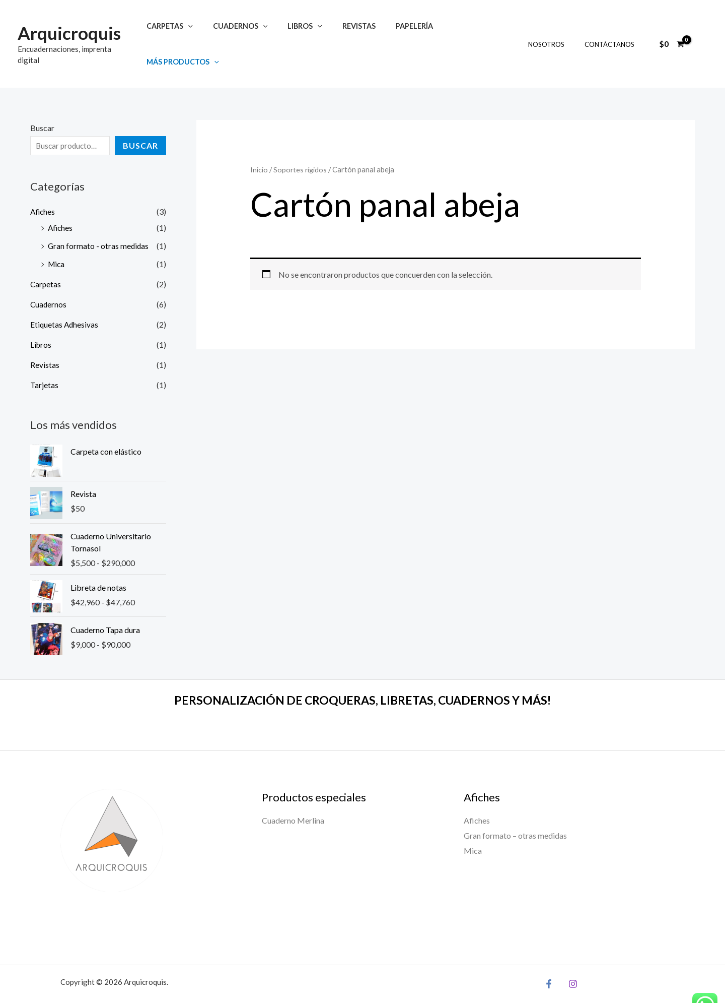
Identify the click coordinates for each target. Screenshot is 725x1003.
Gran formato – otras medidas (515, 813)
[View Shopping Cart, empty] (671, 32)
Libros (298, 32)
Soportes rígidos (300, 146)
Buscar (42, 105)
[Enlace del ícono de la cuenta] (702, 32)
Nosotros (557, 33)
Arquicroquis (69, 26)
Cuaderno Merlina (293, 797)
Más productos (466, 32)
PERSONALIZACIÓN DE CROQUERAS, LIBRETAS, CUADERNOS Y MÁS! (363, 677)
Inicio (259, 146)
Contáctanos (613, 33)
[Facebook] (548, 960)
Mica (57, 240)
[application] (193, 32)
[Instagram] (570, 960)
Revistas (347, 32)
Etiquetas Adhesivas (65, 301)
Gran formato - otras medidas (99, 222)
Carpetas (175, 32)
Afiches (43, 188)
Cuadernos (239, 32)
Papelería (396, 32)
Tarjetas (44, 361)
